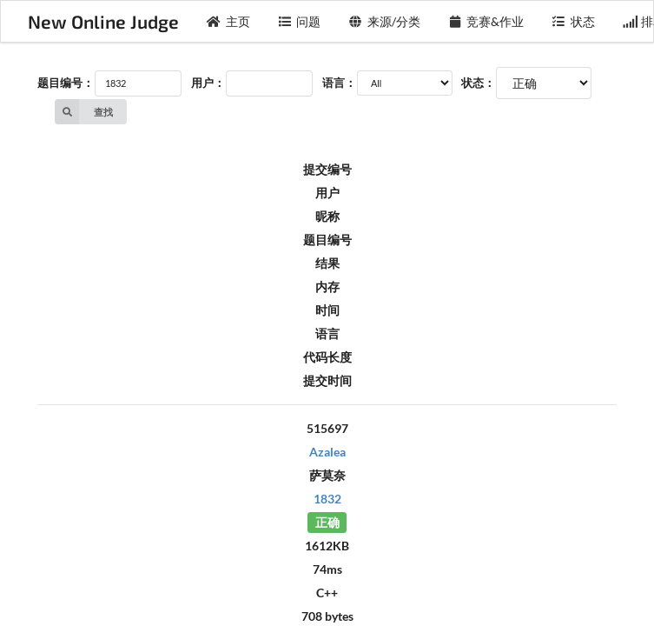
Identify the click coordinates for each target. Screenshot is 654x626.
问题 (299, 21)
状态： (478, 83)
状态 (573, 21)
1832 (327, 498)
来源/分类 (384, 21)
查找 (84, 111)
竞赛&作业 (486, 21)
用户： (208, 83)
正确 (327, 522)
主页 (228, 21)
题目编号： (65, 83)
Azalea (327, 451)
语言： (339, 83)
